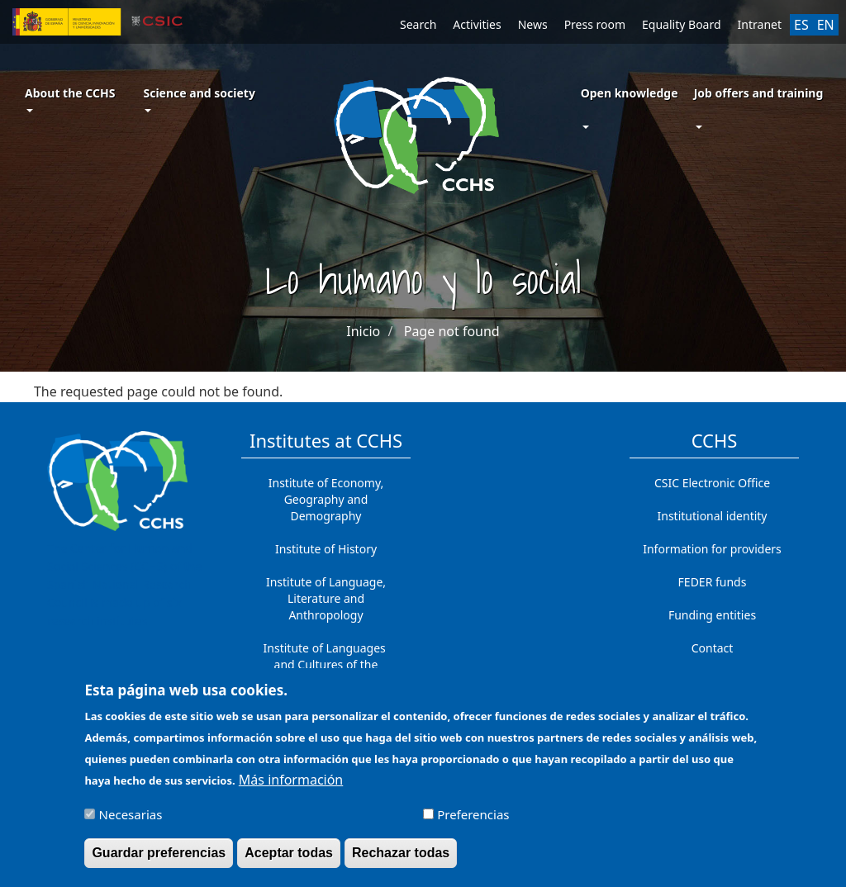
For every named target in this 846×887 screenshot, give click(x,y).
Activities (477, 24)
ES (801, 25)
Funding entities (712, 615)
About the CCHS (70, 98)
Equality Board (681, 24)
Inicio (363, 331)
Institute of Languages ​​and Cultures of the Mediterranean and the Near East (326, 672)
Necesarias (131, 822)
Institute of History (326, 549)
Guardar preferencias (159, 861)
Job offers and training (759, 93)
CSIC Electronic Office (712, 483)
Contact (713, 648)
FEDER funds (712, 582)
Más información (291, 788)
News (533, 24)
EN (825, 25)
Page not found (452, 331)
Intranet (760, 24)
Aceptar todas (289, 861)
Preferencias (473, 822)
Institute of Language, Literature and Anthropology (326, 598)
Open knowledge (629, 93)
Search (418, 24)
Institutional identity (713, 516)
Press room (594, 24)
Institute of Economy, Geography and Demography (326, 499)
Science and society (198, 98)
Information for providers (712, 549)
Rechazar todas (400, 861)
